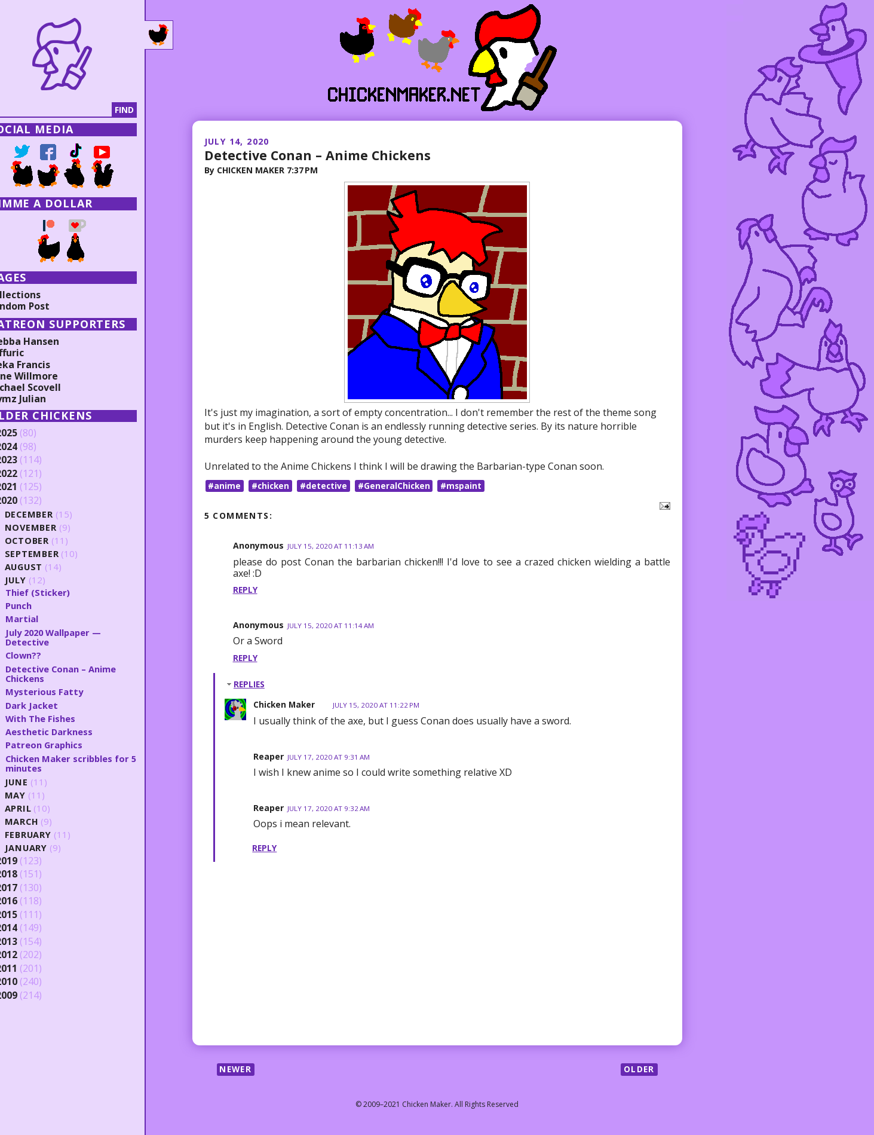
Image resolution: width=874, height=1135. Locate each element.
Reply (245, 590)
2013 (28, 942)
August (46, 567)
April (39, 808)
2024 (28, 447)
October (49, 541)
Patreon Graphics (66, 745)
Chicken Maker (285, 705)
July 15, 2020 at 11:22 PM (379, 705)
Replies (250, 684)
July (37, 580)
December (51, 514)
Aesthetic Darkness (71, 732)
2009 (28, 995)
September (53, 554)
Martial (43, 619)
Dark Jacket (53, 705)
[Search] (71, 110)
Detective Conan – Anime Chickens (319, 155)
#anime (224, 485)
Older (639, 1070)
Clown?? (45, 655)
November (52, 527)
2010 (28, 982)
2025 (28, 433)
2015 (28, 915)
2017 (28, 888)
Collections (36, 294)
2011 (28, 968)
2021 (28, 487)
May (37, 795)
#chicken (272, 485)
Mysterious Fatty (66, 691)
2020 (28, 500)
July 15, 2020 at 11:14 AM (331, 626)
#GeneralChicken (397, 485)
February (50, 835)
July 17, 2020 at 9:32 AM (329, 809)
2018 (28, 874)
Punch (40, 605)
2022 (28, 474)
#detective (326, 485)
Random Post (40, 306)
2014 (28, 928)
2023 (28, 460)
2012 (28, 955)
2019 (28, 861)
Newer (237, 1070)
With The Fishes (62, 718)
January (48, 848)
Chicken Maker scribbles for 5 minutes (89, 763)
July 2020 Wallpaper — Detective (77, 637)
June (38, 782)
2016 (28, 901)
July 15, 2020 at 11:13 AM (331, 547)
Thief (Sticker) (59, 592)
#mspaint (466, 485)
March (43, 821)
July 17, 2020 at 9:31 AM (329, 757)
